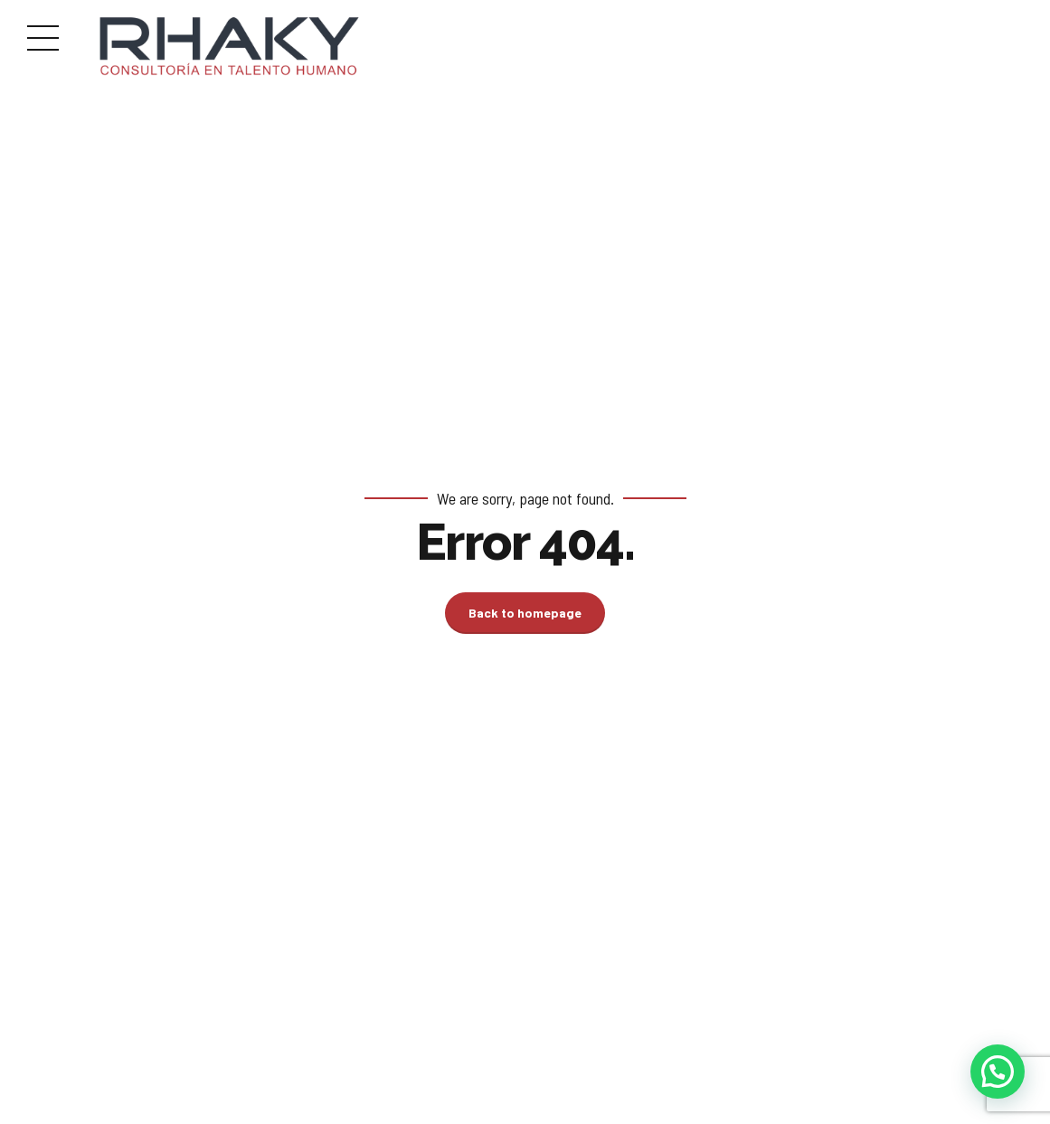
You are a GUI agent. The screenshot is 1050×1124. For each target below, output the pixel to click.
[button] (997, 1071)
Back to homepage (525, 612)
